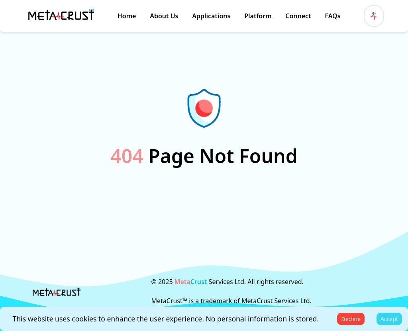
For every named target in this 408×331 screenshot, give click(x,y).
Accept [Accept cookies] (389, 319)
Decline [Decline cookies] (351, 319)
